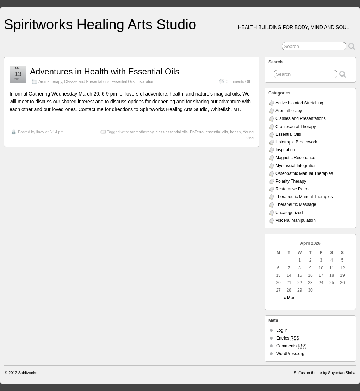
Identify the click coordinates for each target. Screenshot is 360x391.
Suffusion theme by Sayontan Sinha (324, 373)
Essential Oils (122, 81)
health (235, 132)
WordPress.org (290, 353)
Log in (282, 330)
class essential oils (172, 132)
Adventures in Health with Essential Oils (104, 71)
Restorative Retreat (293, 189)
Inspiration (145, 81)
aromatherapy (142, 132)
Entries (287, 338)
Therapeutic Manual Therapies (304, 196)
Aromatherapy (50, 81)
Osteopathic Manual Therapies (304, 173)
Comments (291, 346)
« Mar (289, 297)
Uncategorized (289, 212)
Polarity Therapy (290, 181)
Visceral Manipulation (295, 220)
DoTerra (197, 132)
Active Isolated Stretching (299, 102)
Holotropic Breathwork (296, 142)
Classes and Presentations (86, 81)
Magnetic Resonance (295, 157)
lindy (40, 132)
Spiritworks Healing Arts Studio (100, 24)
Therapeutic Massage (295, 204)
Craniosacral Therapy (295, 126)
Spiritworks (27, 373)
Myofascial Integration (296, 165)
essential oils (217, 132)
